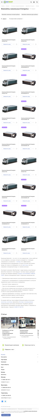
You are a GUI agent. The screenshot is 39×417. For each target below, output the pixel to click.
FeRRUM (33, 273)
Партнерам (4, 359)
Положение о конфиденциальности (9, 408)
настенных (10, 302)
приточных (25, 265)
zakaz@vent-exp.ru (5, 390)
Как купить (4, 357)
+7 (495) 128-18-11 (5, 379)
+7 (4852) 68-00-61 (6, 387)
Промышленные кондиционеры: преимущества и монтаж (26, 332)
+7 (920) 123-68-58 (6, 395)
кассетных (4, 302)
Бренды (3, 372)
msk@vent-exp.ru (5, 382)
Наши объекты (5, 364)
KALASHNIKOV (26, 273)
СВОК (2, 275)
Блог (2, 367)
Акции (2, 369)
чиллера (18, 261)
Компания (3, 362)
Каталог (3, 354)
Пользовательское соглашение (25, 408)
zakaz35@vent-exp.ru (6, 397)
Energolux (20, 273)
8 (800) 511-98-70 (18, 307)
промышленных (29, 302)
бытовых (21, 302)
